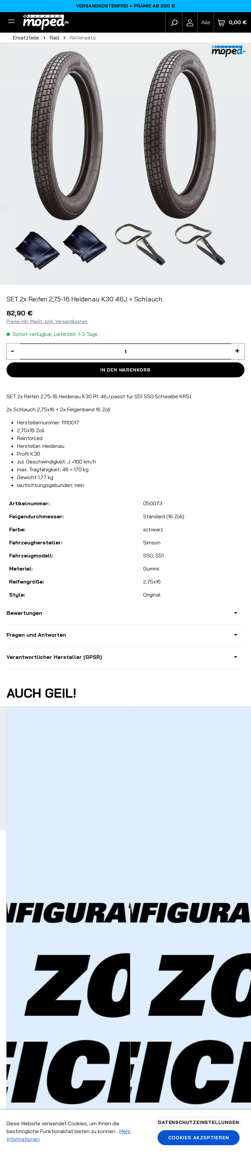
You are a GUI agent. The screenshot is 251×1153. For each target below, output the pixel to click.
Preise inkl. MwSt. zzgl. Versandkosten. (47, 321)
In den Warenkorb (125, 370)
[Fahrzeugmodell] (205, 22)
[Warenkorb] (232, 22)
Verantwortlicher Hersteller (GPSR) (54, 657)
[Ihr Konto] (189, 22)
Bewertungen (24, 613)
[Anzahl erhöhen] (238, 351)
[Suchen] (174, 22)
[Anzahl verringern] (13, 351)
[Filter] (11, 22)
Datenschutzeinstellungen (198, 1122)
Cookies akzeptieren (198, 1138)
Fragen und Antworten (36, 634)
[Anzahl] (125, 351)
